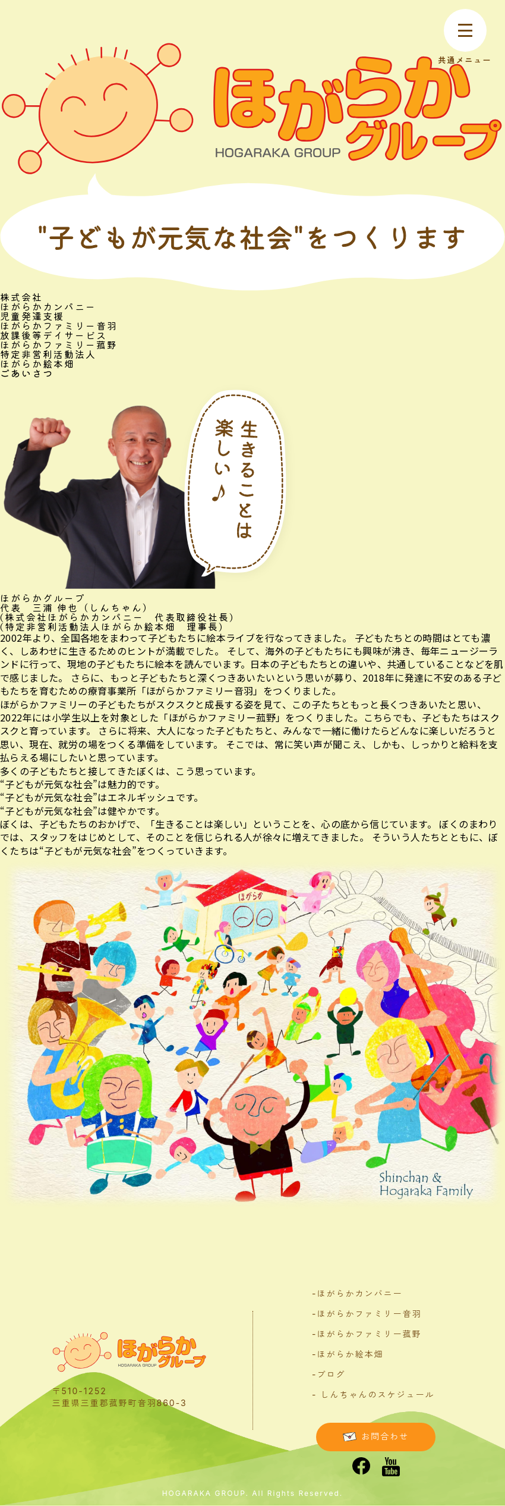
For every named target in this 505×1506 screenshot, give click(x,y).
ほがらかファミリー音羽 (369, 1314)
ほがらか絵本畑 (350, 1354)
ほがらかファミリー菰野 (369, 1334)
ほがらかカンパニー (359, 1293)
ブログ (331, 1374)
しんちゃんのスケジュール (377, 1394)
